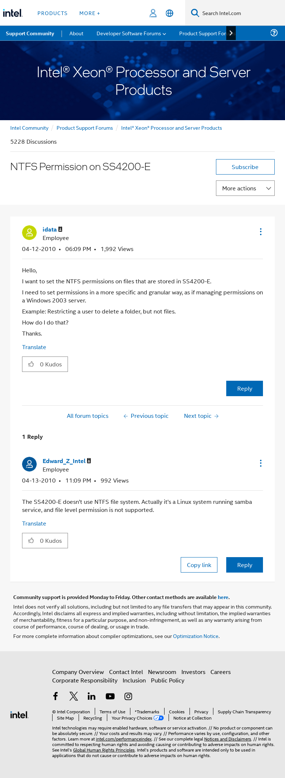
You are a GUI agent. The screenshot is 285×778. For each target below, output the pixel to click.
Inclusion (134, 680)
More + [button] (89, 13)
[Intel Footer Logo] (19, 714)
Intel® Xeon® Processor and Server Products (171, 127)
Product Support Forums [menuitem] (207, 33)
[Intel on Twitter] (74, 697)
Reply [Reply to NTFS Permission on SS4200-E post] (244, 388)
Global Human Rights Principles (104, 749)
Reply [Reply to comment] (244, 564)
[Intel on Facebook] (55, 697)
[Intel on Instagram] (128, 697)
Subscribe (245, 166)
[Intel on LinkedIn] (92, 697)
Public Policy (167, 680)
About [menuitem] (76, 33)
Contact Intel (126, 671)
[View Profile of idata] (52, 229)
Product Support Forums (85, 127)
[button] (260, 231)
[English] (169, 13)
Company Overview (78, 671)
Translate (34, 347)
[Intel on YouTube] (110, 697)
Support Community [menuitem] (30, 33)
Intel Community (29, 127)
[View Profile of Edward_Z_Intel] (67, 461)
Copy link (199, 564)
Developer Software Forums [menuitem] (129, 33)
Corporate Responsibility (85, 680)
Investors (193, 671)
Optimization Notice (196, 635)
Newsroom (162, 671)
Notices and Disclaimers (227, 738)
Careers (220, 671)
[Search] (195, 12)
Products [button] (52, 13)
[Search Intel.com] (242, 13)
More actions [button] (239, 188)
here (223, 597)
